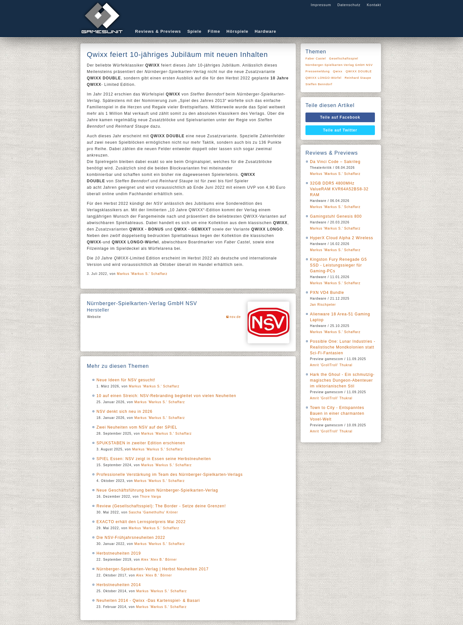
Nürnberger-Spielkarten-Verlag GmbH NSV (339, 65)
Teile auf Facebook (340, 117)
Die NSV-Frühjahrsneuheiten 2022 (130, 537)
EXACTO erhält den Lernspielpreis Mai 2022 (141, 522)
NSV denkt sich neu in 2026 (124, 411)
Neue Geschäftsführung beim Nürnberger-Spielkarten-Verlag (157, 490)
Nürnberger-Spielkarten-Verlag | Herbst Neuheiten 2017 (152, 569)
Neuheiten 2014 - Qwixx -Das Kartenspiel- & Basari (148, 600)
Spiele (194, 31)
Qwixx (338, 71)
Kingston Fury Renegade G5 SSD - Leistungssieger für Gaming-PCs (338, 265)
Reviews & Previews (158, 31)
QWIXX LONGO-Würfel (323, 77)
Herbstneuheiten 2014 (118, 585)
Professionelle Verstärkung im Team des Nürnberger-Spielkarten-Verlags (169, 474)
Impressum (321, 5)
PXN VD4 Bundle (327, 292)
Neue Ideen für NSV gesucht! (125, 380)
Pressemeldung (317, 71)
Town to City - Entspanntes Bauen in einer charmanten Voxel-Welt (337, 413)
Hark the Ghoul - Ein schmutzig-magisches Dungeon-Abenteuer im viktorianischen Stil (342, 380)
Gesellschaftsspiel (344, 58)
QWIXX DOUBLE (359, 71)
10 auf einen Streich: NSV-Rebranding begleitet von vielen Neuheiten (166, 396)
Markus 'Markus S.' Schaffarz (142, 274)
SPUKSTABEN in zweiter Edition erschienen (140, 443)
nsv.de (235, 317)
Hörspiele (237, 31)
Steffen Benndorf (318, 84)
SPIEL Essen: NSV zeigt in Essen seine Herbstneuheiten (153, 459)
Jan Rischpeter (323, 304)
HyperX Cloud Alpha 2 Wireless (341, 238)
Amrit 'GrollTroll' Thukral (331, 365)
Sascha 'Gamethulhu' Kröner (153, 512)
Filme (214, 31)
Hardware (265, 31)
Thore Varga (150, 496)
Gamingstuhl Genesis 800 (336, 216)
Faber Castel (315, 58)
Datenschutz (348, 5)
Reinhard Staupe (358, 77)
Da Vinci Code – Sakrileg (335, 161)
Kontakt (374, 5)
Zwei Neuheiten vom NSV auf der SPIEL (136, 427)
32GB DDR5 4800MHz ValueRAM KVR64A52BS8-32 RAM (339, 189)
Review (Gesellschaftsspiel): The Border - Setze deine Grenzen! (161, 506)
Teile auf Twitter (340, 130)
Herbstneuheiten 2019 (118, 553)
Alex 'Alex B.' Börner (159, 559)
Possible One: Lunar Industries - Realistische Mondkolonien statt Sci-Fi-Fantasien (342, 347)
